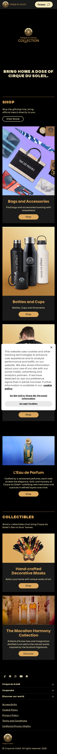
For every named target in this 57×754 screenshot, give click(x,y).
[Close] (51, 347)
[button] (44, 5)
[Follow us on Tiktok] (4, 676)
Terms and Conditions (14, 720)
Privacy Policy (10, 715)
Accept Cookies (28, 403)
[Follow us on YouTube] (21, 676)
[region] (28, 377)
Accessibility (9, 704)
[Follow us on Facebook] (10, 676)
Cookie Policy (10, 709)
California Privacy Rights (16, 726)
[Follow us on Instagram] (15, 676)
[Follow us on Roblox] (26, 676)
